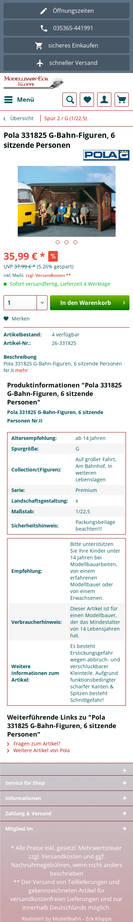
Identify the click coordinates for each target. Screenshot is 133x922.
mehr (21, 370)
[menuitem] (19, 100)
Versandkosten (61, 856)
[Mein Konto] (104, 100)
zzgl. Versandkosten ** (48, 275)
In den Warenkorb (92, 302)
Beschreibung (20, 356)
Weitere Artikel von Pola (38, 750)
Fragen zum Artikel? (33, 743)
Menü (19, 99)
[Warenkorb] (122, 100)
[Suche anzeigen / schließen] (69, 100)
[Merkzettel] (87, 100)
